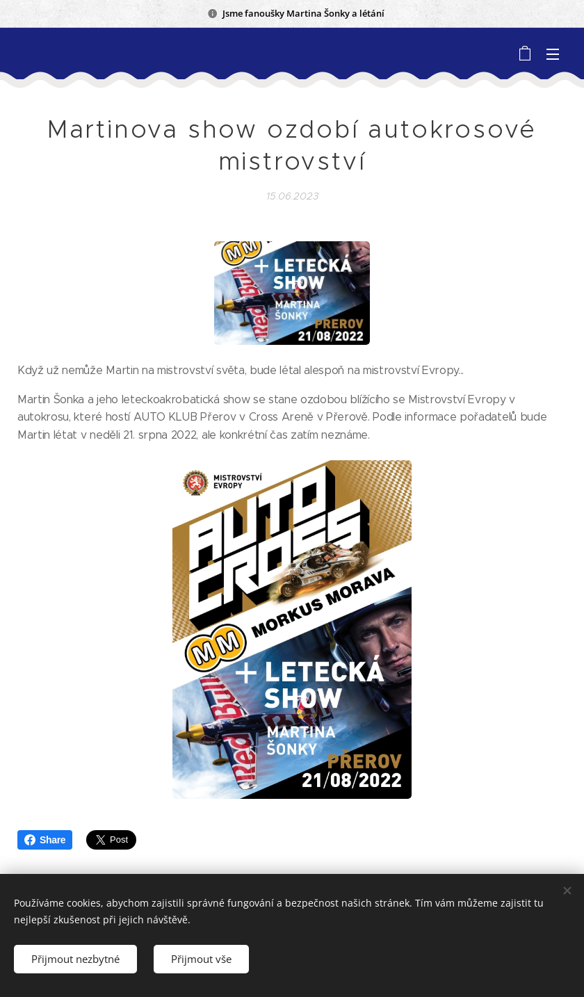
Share (44, 839)
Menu (552, 54)
